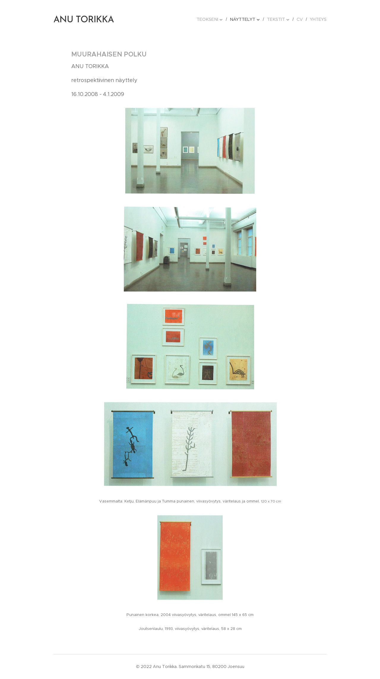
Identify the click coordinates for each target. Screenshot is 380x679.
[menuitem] (214, 19)
